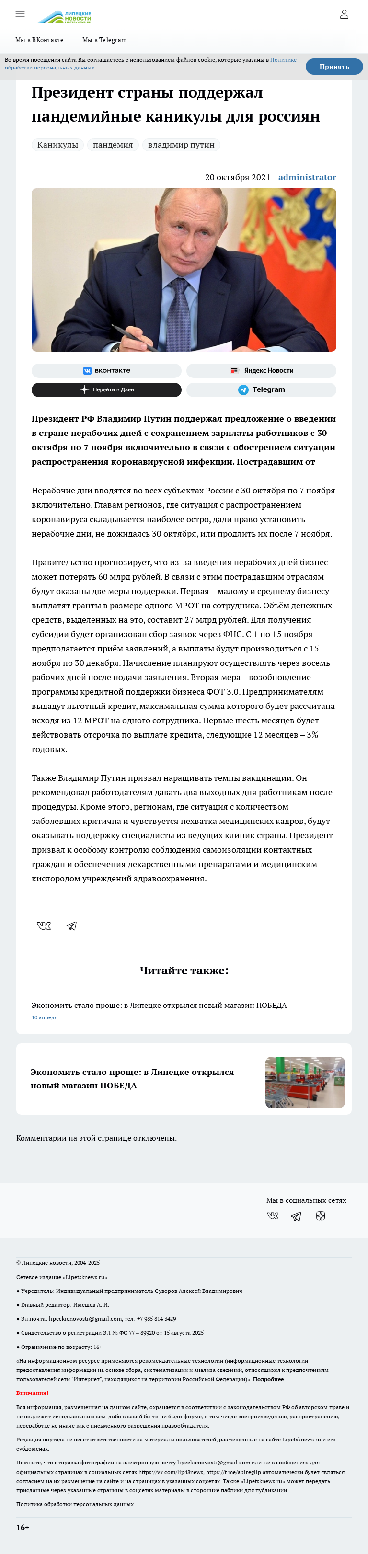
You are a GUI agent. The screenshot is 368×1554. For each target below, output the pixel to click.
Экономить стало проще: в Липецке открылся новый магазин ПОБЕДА (184, 1012)
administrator (307, 177)
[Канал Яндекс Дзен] (107, 390)
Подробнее (268, 1379)
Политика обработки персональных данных (75, 1504)
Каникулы (57, 144)
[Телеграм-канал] (261, 390)
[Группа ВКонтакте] (107, 371)
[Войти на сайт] (344, 13)
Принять (334, 66)
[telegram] (74, 926)
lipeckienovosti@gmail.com (85, 1318)
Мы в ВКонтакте (39, 39)
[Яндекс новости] (261, 371)
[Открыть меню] (20, 13)
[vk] (44, 926)
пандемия (113, 144)
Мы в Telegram (104, 39)
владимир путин (181, 144)
